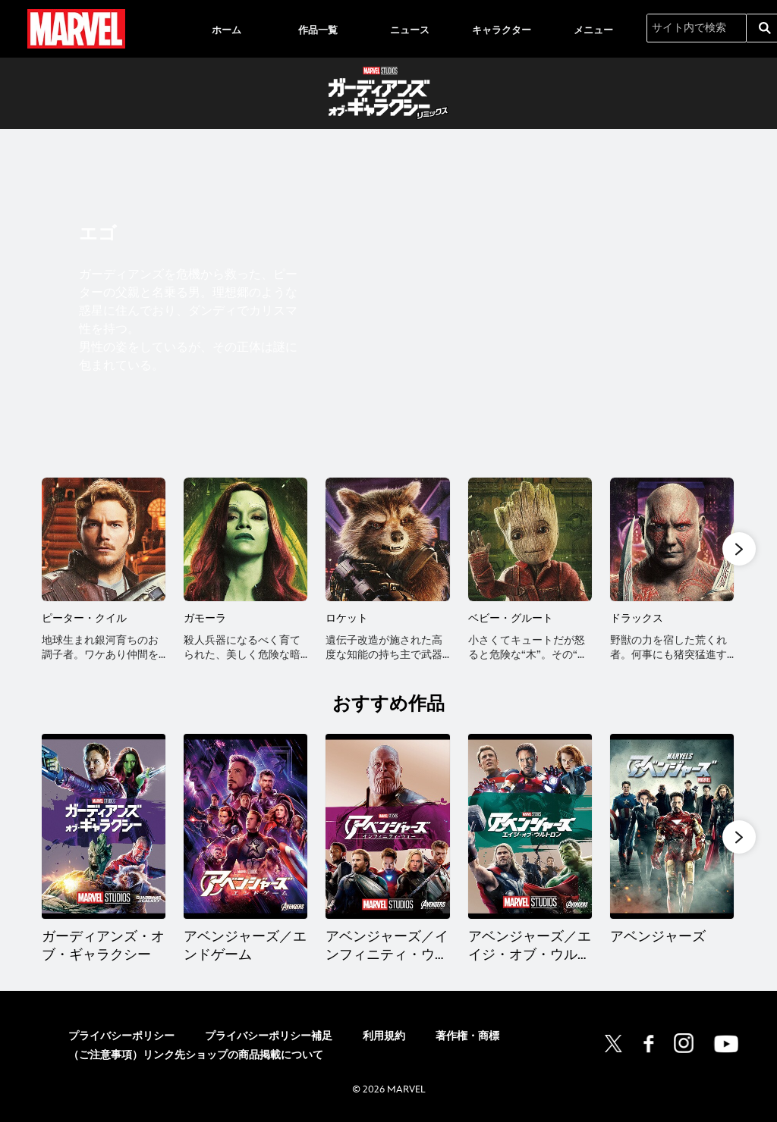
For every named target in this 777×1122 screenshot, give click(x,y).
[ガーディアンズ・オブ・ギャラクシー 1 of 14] (103, 827)
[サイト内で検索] (696, 28)
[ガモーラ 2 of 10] (245, 539)
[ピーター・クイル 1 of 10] (103, 539)
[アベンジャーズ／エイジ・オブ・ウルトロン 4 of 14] (530, 827)
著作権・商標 (467, 1039)
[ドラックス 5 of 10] (672, 539)
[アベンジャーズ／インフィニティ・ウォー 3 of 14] (387, 827)
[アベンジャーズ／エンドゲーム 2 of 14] (245, 827)
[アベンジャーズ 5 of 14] (672, 827)
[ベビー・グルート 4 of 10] (530, 539)
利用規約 (384, 1039)
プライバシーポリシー (121, 1039)
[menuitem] (226, 28)
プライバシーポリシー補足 (268, 1039)
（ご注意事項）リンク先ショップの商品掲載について (195, 1057)
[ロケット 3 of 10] (387, 539)
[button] (739, 548)
